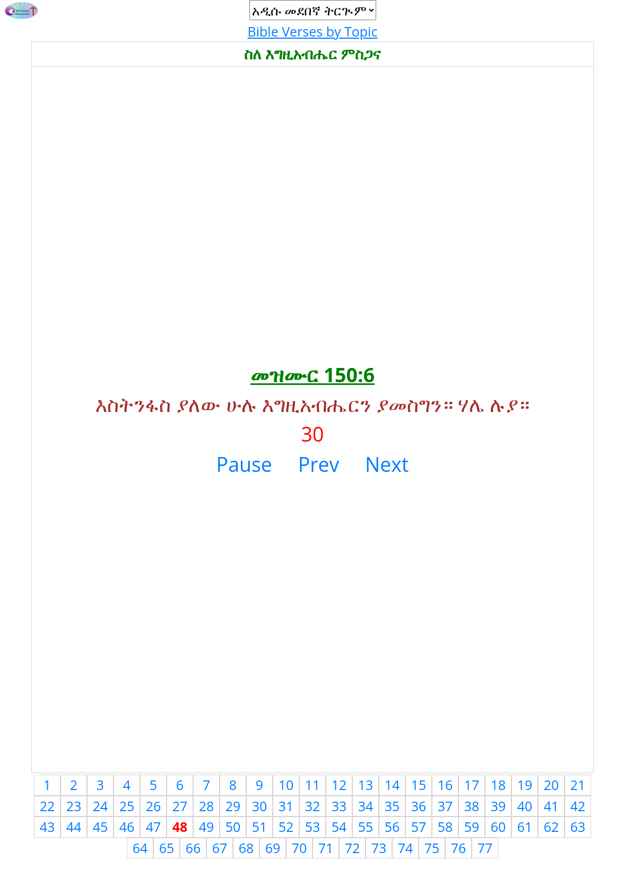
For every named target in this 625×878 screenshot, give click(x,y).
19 (525, 785)
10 (286, 785)
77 (485, 848)
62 (551, 827)
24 (100, 806)
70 (299, 848)
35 (392, 806)
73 (379, 848)
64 (140, 848)
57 (419, 827)
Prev (319, 464)
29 (233, 806)
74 (405, 848)
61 (525, 827)
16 (445, 785)
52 (286, 827)
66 (193, 848)
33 (339, 806)
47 (153, 827)
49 (206, 827)
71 (326, 848)
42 (578, 806)
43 (47, 827)
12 (339, 785)
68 (246, 848)
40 (525, 806)
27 (180, 806)
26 (153, 806)
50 (233, 827)
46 (127, 827)
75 (432, 848)
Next (387, 464)
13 (366, 785)
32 (312, 806)
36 (419, 806)
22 (47, 806)
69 (273, 848)
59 (472, 827)
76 (458, 848)
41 (551, 806)
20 (551, 785)
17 (472, 785)
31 (286, 806)
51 (259, 827)
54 (339, 827)
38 (472, 806)
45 (100, 827)
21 (578, 785)
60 (498, 827)
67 (220, 848)
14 (392, 785)
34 (366, 806)
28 (206, 806)
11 (312, 785)
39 (498, 806)
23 (74, 806)
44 (74, 827)
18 (498, 785)
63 (578, 827)
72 (352, 848)
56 (392, 827)
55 (366, 827)
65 (167, 848)
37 (445, 806)
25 (127, 806)
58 (445, 827)
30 (259, 806)
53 (312, 827)
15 (419, 785)
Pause (244, 464)
